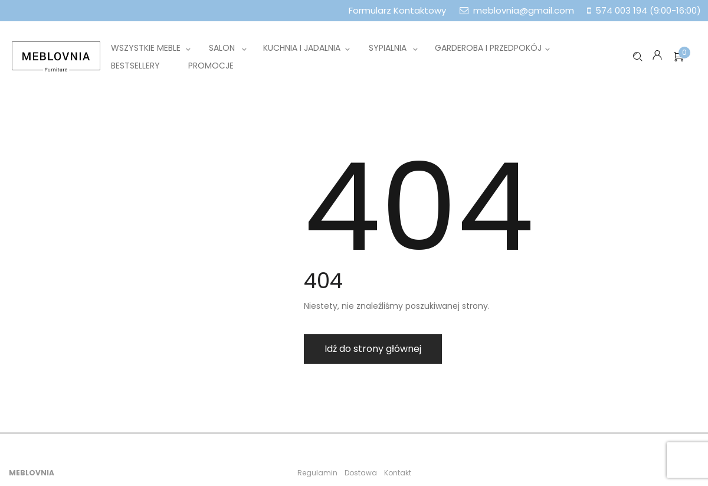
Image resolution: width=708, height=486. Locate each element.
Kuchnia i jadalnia (301, 48)
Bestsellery (135, 65)
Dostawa (361, 473)
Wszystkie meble (146, 48)
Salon (222, 48)
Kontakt (397, 473)
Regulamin (317, 473)
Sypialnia (388, 48)
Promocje (211, 65)
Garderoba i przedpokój (488, 48)
